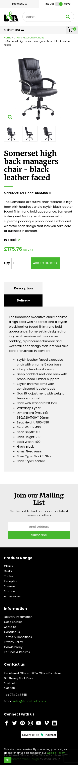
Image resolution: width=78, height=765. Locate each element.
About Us (10, 627)
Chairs (18, 37)
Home (7, 37)
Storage (9, 591)
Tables (8, 576)
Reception (11, 581)
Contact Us (12, 632)
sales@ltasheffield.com (29, 701)
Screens (9, 586)
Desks (8, 571)
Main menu (14, 30)
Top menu (19, 3)
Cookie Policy (13, 647)
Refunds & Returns (17, 652)
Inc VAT (50, 3)
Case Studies (13, 622)
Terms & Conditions (18, 637)
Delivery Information (18, 617)
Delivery (23, 300)
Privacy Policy (13, 642)
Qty (7, 263)
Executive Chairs (34, 37)
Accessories (12, 596)
